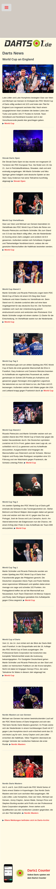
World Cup (9, 123)
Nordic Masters (18, 744)
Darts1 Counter (38, 870)
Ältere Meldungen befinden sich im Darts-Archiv (26, 820)
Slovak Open (19, 181)
